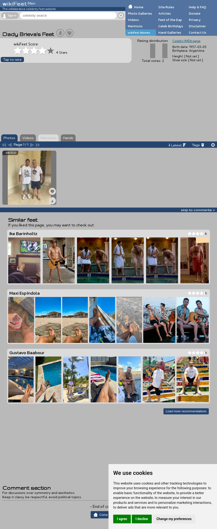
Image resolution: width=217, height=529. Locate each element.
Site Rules (166, 7)
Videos (133, 19)
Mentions (135, 26)
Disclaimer (197, 26)
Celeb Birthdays (170, 26)
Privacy (195, 19)
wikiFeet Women (139, 32)
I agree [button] (122, 519)
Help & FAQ (197, 7)
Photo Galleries (140, 13)
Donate (194, 13)
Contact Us (197, 32)
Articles (164, 13)
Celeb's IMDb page (186, 41)
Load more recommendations (186, 411)
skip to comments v (198, 210)
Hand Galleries (169, 32)
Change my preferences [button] (173, 519)
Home (138, 7)
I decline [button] (142, 519)
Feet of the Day (170, 19)
